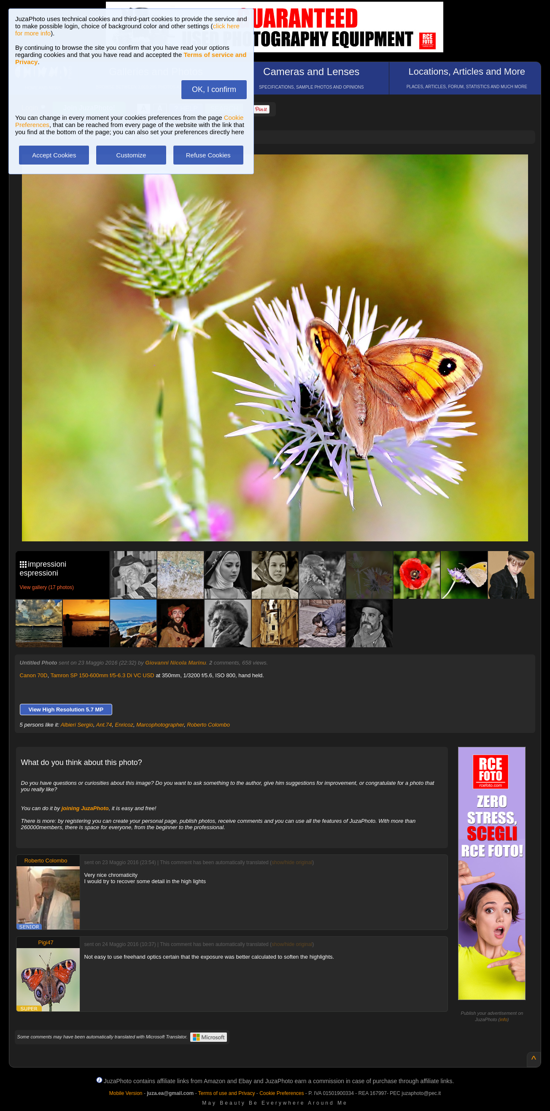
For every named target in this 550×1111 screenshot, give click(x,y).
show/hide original (292, 862)
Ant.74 (104, 725)
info (503, 1019)
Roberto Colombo (208, 725)
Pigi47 (46, 942)
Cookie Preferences (281, 1093)
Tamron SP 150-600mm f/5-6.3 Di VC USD (102, 675)
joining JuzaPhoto (85, 808)
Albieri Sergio (77, 725)
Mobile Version (126, 1093)
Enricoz (124, 725)
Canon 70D (34, 675)
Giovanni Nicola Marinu (175, 663)
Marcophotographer (160, 725)
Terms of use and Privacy (226, 1093)
